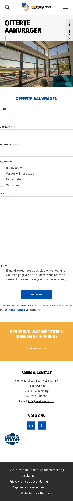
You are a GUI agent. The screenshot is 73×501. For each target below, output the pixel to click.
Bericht (5, 194)
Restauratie (13, 179)
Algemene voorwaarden (29, 487)
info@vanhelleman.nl (41, 401)
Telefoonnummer (10, 144)
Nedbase (46, 493)
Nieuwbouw (14, 167)
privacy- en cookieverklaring (48, 279)
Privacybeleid (63, 305)
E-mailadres (7, 127)
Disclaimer (29, 476)
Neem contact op (36, 348)
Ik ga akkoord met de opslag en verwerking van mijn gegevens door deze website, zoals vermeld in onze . (37, 275)
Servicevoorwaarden (15, 310)
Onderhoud (14, 185)
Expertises (6, 162)
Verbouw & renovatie (20, 173)
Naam (3, 109)
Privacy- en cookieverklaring (28, 481)
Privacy (5, 266)
